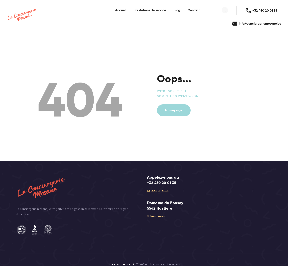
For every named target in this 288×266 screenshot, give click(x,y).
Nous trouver (157, 209)
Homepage (173, 104)
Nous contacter (158, 184)
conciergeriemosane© (121, 257)
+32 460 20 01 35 (162, 176)
